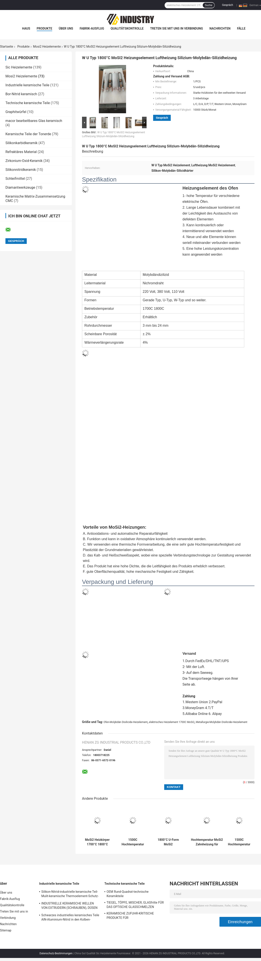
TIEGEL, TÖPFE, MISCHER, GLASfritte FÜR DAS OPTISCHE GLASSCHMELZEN (135, 905)
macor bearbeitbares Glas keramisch (33, 121)
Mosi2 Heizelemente (47, 46)
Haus (26, 28)
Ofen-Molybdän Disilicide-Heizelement (125, 722)
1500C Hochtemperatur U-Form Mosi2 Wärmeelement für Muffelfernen (239, 842)
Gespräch (227, 5)
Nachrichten (220, 28)
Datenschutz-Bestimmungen (56, 953)
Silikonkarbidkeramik (21, 143)
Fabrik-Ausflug (92, 28)
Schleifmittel (15, 179)
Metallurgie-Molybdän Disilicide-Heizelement (221, 722)
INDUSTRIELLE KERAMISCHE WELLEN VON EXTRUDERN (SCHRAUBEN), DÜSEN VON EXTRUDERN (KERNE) (69, 906)
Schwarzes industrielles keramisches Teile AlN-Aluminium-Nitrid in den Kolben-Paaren (70, 918)
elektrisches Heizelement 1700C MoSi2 (171, 722)
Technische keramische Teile (27, 103)
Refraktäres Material (21, 152)
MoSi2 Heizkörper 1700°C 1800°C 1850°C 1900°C (97, 842)
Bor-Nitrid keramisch (21, 94)
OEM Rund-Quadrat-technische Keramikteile (128, 894)
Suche (208, 5)
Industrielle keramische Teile (27, 85)
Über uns (66, 28)
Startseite (6, 46)
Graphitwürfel (15, 112)
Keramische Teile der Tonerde (28, 134)
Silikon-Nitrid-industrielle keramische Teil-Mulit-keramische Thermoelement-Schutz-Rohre (70, 894)
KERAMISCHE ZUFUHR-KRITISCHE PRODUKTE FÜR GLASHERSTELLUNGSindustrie (130, 916)
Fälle (241, 28)
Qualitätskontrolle (127, 28)
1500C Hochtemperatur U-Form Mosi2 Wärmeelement (133, 842)
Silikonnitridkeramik (20, 170)
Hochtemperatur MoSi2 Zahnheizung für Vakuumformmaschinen (207, 842)
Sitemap (5, 930)
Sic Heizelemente (18, 67)
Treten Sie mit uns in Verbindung (176, 28)
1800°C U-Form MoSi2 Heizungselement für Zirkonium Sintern (168, 842)
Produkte (44, 28)
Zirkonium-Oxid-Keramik (24, 161)
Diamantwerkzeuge (20, 187)
